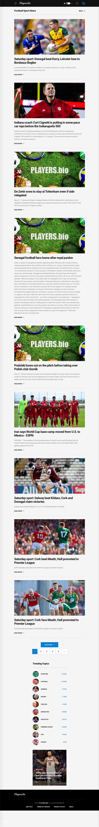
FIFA (42, 751)
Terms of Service (43, 823)
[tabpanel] (49, 784)
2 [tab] (40, 798)
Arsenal (44, 705)
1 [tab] (37, 798)
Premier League (47, 743)
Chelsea (44, 721)
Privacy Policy (59, 823)
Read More (19, 76)
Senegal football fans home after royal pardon (43, 265)
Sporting (44, 690)
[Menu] (15, 3)
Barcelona (45, 728)
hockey (43, 758)
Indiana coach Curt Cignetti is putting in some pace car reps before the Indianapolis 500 (47, 128)
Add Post (29, 823)
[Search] (77, 3)
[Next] (64, 667)
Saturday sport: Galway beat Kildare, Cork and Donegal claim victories (43, 512)
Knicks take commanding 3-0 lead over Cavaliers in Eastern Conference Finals (48, 792)
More (82, 11)
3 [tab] (44, 798)
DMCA (71, 823)
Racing (43, 713)
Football (44, 698)
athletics (44, 736)
